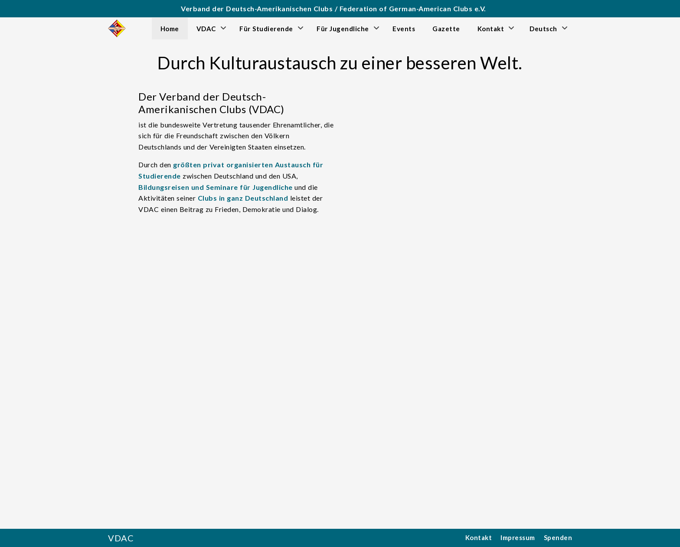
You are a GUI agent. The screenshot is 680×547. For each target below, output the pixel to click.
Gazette (446, 29)
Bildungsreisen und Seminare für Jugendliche (215, 187)
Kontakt (490, 29)
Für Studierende (266, 29)
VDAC (206, 29)
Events (403, 29)
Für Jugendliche (343, 29)
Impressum (517, 537)
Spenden (558, 537)
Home (169, 29)
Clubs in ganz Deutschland (243, 198)
